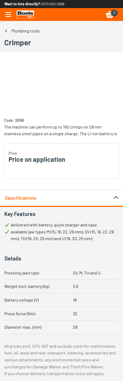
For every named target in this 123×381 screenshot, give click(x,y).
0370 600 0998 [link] (52, 4)
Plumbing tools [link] (26, 30)
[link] (25, 14)
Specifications (62, 198)
